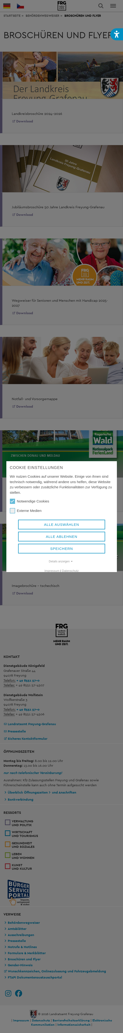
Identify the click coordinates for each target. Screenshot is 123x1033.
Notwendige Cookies (29, 501)
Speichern (61, 549)
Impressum (52, 571)
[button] (116, 34)
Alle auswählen (61, 525)
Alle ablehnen (61, 537)
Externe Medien (25, 510)
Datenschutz (70, 571)
